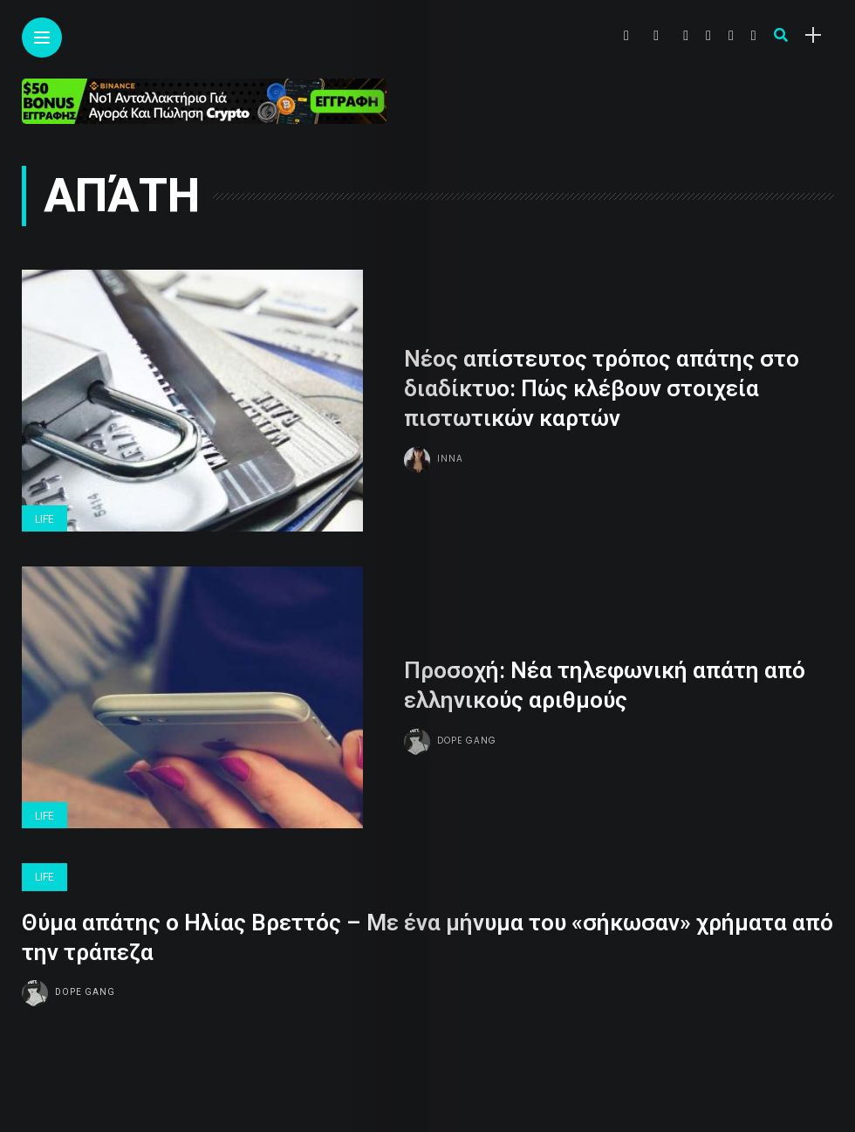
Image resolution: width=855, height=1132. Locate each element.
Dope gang (466, 740)
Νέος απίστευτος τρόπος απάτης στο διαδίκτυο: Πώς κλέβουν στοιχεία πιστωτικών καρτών (601, 389)
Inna (450, 458)
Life (44, 519)
